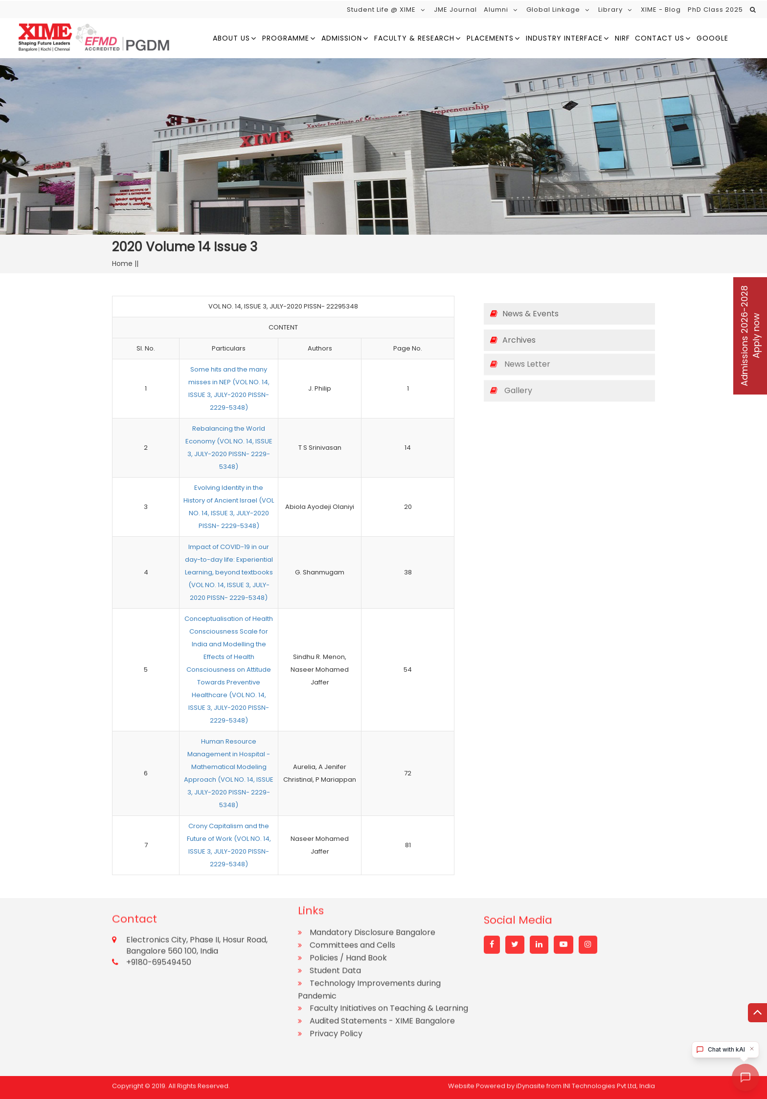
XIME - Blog (661, 9)
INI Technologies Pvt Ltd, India (609, 1082)
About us (231, 38)
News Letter (520, 355)
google (712, 38)
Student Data (335, 915)
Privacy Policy (336, 978)
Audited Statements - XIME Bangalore (382, 965)
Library (610, 9)
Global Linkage (553, 9)
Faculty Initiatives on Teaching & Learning (389, 952)
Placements (490, 38)
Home (123, 263)
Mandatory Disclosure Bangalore (372, 876)
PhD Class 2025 (715, 9)
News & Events (524, 313)
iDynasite (530, 1082)
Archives (513, 340)
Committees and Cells (352, 889)
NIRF (622, 38)
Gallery (511, 381)
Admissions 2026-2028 (750, 336)
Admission (341, 38)
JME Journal (455, 9)
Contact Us (659, 38)
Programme (285, 38)
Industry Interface (564, 38)
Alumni (496, 9)
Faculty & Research (414, 38)
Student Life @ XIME (381, 9)
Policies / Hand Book (348, 902)
